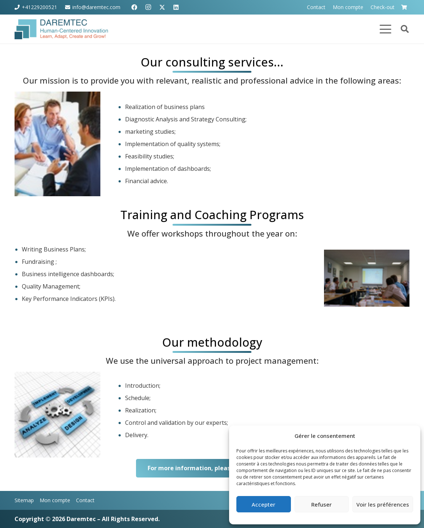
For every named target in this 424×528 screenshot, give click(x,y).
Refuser (321, 504)
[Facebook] (134, 7)
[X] (162, 7)
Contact (85, 500)
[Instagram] (148, 7)
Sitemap (24, 500)
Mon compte (55, 500)
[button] (385, 29)
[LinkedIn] (176, 7)
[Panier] (403, 7)
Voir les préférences (382, 504)
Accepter (263, 504)
